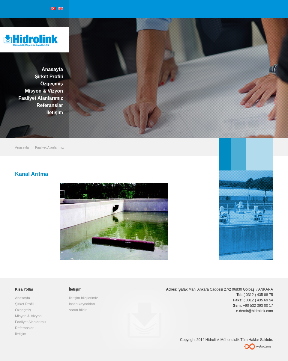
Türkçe (53, 8)
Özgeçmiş (51, 83)
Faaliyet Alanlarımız (40, 98)
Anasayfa (52, 69)
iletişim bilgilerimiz (83, 298)
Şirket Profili (49, 76)
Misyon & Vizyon (44, 90)
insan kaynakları (82, 304)
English (60, 8)
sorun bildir (78, 310)
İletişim (54, 112)
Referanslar (50, 105)
